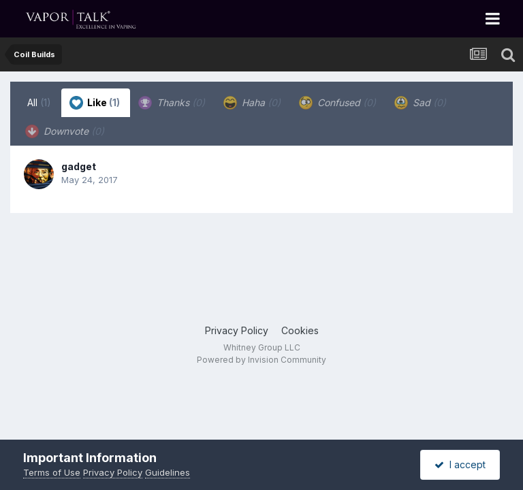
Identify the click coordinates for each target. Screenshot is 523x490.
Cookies (300, 330)
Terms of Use (51, 472)
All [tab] (39, 102)
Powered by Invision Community (261, 360)
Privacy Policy (236, 330)
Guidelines (167, 472)
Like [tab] (94, 103)
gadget (78, 166)
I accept (460, 464)
